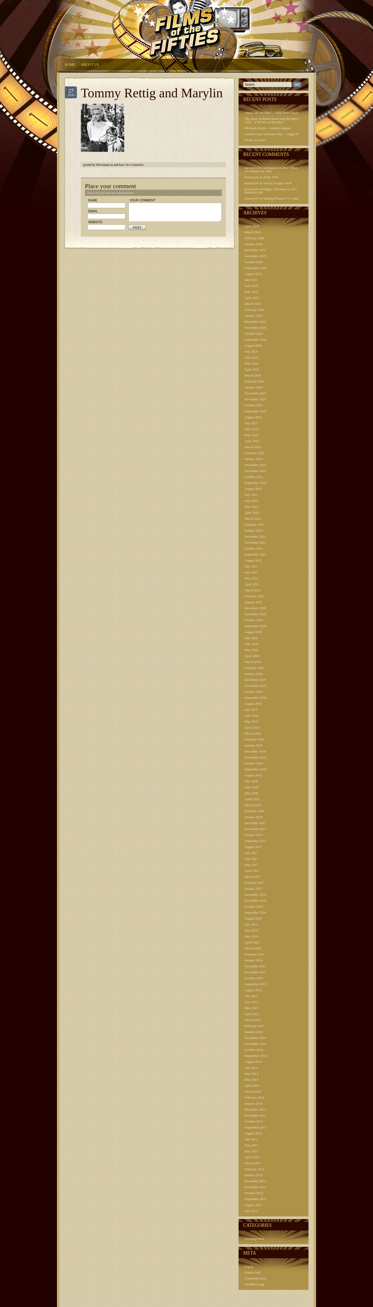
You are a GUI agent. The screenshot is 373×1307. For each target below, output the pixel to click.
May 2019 (251, 721)
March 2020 (253, 662)
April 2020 (252, 656)
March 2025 (253, 304)
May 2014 (251, 1080)
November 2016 (255, 900)
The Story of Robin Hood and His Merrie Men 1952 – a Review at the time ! (276, 120)
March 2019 (253, 733)
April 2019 (252, 727)
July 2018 (251, 781)
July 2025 (251, 280)
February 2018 (254, 811)
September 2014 (256, 1056)
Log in (249, 1266)
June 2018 (251, 787)
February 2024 (254, 381)
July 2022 (251, 495)
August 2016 (253, 918)
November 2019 (255, 686)
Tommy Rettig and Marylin (152, 93)
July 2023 (251, 423)
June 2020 (251, 644)
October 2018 (254, 763)
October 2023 (254, 405)
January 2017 (254, 889)
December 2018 (255, 751)
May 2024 (251, 363)
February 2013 (254, 1169)
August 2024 (253, 345)
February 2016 (254, 954)
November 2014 (255, 1044)
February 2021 (254, 596)
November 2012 (255, 1187)
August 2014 (253, 1062)
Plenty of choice (255, 140)
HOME (70, 65)
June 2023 (251, 429)
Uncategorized (254, 1239)
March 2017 (253, 877)
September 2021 (256, 554)
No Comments (135, 165)
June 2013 (251, 1145)
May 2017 (251, 865)
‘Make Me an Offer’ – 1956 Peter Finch (271, 113)
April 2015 (252, 1014)
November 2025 (255, 256)
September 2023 (256, 411)
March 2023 (253, 447)
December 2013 (255, 1109)
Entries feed (253, 1272)
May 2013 (251, 1151)
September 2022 (256, 483)
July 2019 (251, 709)
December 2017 (255, 823)
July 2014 (251, 1068)
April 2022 (252, 513)
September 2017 (256, 841)
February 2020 (254, 668)
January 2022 (254, 530)
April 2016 (252, 942)
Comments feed (255, 1278)
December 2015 (255, 966)
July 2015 (251, 996)
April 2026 (252, 226)
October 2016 (254, 906)
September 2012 (256, 1199)
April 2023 (252, 441)
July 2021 (251, 566)
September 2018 (256, 769)
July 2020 (251, 638)
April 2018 (252, 799)
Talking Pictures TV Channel (282, 198)
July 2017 (251, 853)
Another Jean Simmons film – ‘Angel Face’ (274, 134)
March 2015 (253, 1020)
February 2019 (254, 739)
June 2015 (251, 1002)
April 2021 (252, 584)
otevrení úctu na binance (261, 168)
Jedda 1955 (270, 177)
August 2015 (253, 990)
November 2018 (255, 757)
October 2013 (254, 1121)
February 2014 (254, 1097)
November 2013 (255, 1115)
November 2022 (255, 471)
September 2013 (256, 1127)
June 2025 (251, 286)
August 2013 (253, 1133)
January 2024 (254, 387)
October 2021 (254, 548)
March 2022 (253, 519)
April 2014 (252, 1085)
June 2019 (251, 715)
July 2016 (251, 924)
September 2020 (256, 626)
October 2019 (254, 692)
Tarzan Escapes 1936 (277, 183)
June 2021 (251, 572)
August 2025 (253, 274)
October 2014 (254, 1050)
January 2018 (254, 817)
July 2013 (251, 1139)
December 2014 (255, 1038)
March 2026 (253, 232)
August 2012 (253, 1205)
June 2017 (251, 859)
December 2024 (255, 322)
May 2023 (251, 435)
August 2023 (253, 417)
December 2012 (255, 1181)
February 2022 (254, 524)
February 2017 (254, 883)
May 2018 (251, 793)
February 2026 (254, 238)
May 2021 (251, 578)
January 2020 (254, 674)
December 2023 (255, 393)
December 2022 (255, 465)
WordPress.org (254, 1284)
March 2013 (253, 1163)
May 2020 (251, 650)
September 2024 (256, 339)
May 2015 (251, 1008)
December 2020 (255, 608)
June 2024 (251, 357)
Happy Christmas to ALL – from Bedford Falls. (276, 190)
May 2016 (251, 936)
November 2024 (255, 328)
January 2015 (254, 1032)
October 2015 (254, 978)
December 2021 (255, 536)
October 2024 (254, 334)
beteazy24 (251, 177)
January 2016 (254, 960)
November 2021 (255, 542)
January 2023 (254, 459)
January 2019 (254, 745)
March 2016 (253, 948)
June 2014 (251, 1074)
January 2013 (254, 1175)
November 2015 (255, 972)
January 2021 (254, 602)
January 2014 (254, 1103)
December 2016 (255, 895)
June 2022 (251, 501)
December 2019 (255, 680)
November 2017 (255, 829)
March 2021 (253, 590)
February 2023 (254, 453)
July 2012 (251, 1211)
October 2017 (254, 835)
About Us (90, 65)
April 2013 (252, 1157)
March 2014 (253, 1091)
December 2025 (255, 250)
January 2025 (254, 316)
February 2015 (254, 1026)
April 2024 (252, 369)
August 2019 (253, 704)
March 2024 (253, 375)
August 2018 (253, 775)
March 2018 (253, 805)
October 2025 (254, 262)
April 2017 (252, 871)
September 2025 (256, 268)
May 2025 (251, 292)
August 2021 (253, 560)
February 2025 (254, 310)
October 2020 (254, 620)
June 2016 (251, 930)
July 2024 (251, 351)
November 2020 (255, 614)
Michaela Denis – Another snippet (268, 128)
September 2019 (256, 698)
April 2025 (252, 298)
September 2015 (256, 984)
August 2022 (253, 489)
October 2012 (254, 1193)
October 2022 (254, 477)
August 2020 (253, 632)
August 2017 (253, 847)
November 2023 (255, 399)
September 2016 (256, 912)
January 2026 (254, 244)
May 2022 (251, 507)
